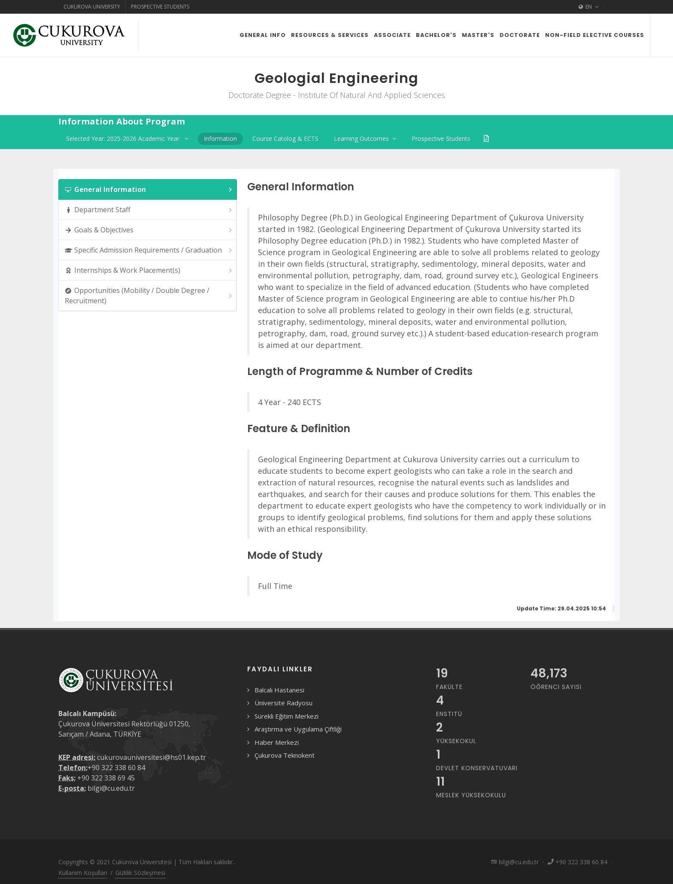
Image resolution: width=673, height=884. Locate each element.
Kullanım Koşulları (82, 873)
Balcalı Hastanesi (279, 690)
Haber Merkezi (277, 742)
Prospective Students (160, 6)
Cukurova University (92, 6)
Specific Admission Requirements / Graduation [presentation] (149, 250)
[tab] (147, 189)
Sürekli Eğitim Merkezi (286, 716)
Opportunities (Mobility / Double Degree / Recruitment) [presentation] (149, 295)
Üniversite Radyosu (283, 702)
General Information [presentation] (149, 190)
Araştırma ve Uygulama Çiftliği (298, 729)
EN (589, 7)
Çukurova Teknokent (285, 755)
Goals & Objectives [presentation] (149, 230)
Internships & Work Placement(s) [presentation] (149, 270)
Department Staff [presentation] (149, 210)
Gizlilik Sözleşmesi (140, 873)
